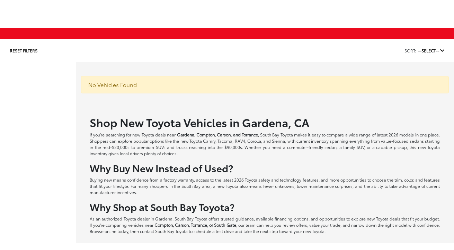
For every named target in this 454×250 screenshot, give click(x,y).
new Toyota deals (149, 135)
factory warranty (178, 180)
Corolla (254, 141)
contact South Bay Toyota (164, 231)
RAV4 (240, 141)
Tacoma (224, 141)
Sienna (278, 141)
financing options (291, 219)
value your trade (324, 225)
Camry (209, 141)
